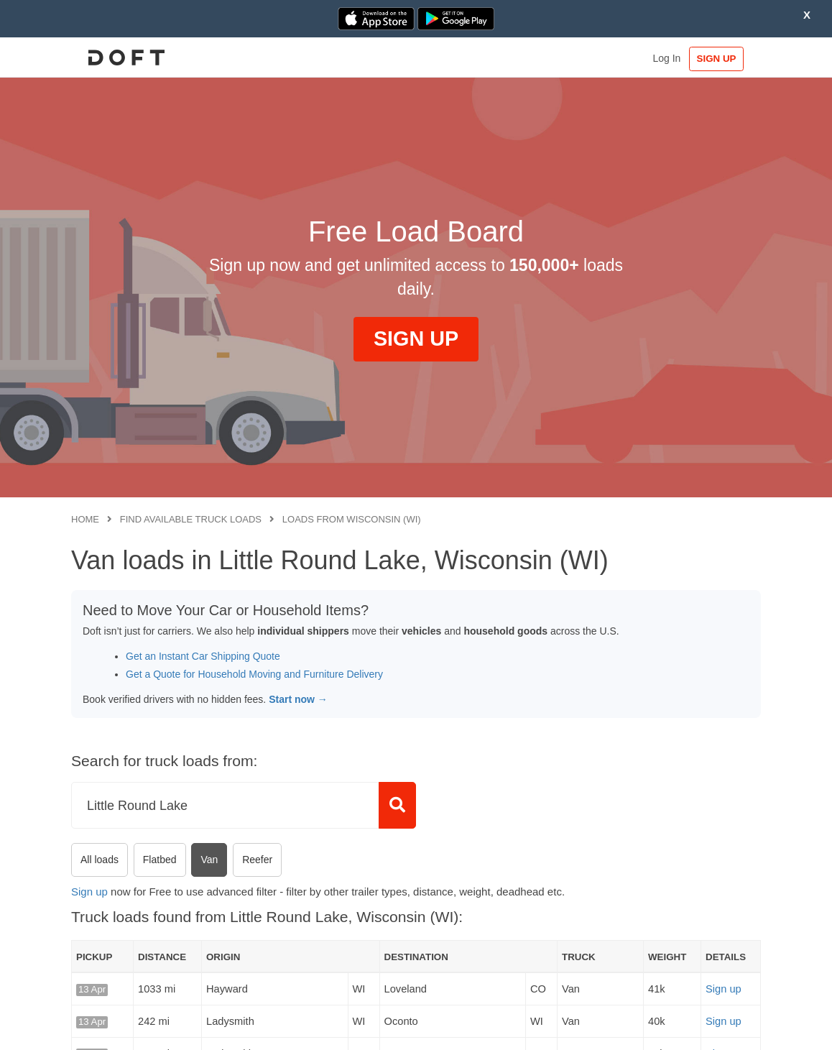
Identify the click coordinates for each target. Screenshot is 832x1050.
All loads (99, 859)
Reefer (257, 859)
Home (85, 519)
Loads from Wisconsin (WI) (351, 519)
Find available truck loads (191, 519)
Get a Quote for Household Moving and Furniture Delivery (254, 674)
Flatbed (160, 859)
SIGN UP (716, 58)
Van (209, 859)
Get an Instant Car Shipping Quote (203, 656)
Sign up (89, 891)
